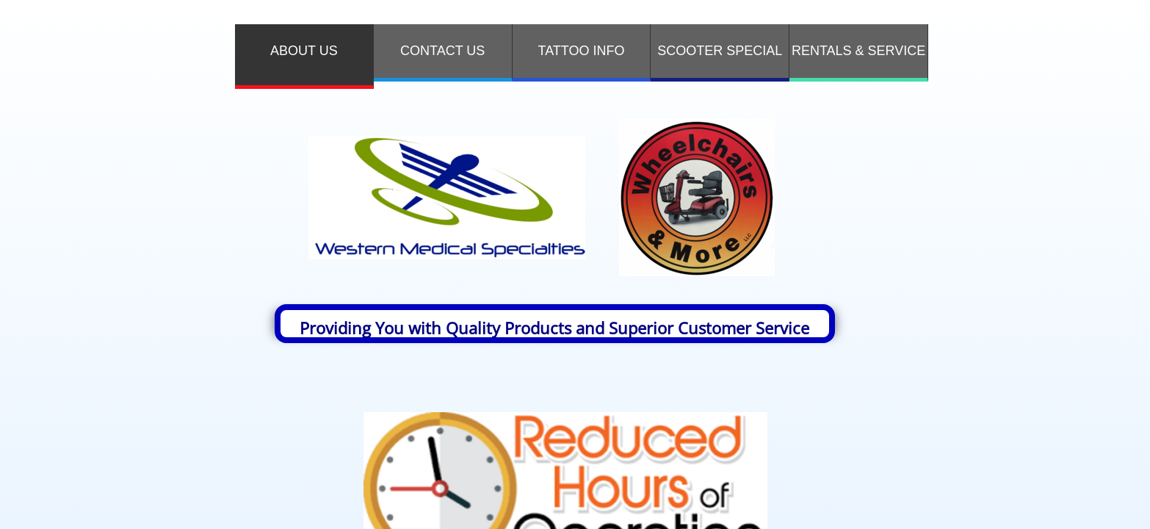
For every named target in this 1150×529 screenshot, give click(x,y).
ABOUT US (304, 50)
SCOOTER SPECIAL (719, 50)
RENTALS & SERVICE (858, 50)
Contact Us (442, 50)
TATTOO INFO (581, 50)
